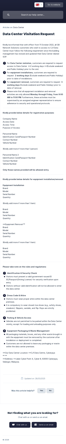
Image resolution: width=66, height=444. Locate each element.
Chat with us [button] (21, 425)
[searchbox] (33, 15)
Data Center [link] (18, 27)
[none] (38, 4)
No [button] (50, 390)
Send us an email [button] (46, 425)
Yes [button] (41, 390)
